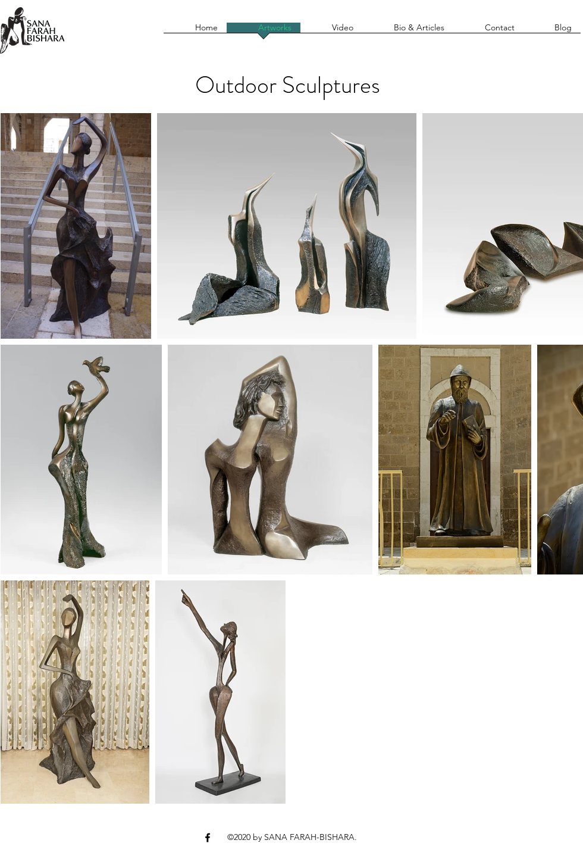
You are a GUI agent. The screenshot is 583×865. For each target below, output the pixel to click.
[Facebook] (208, 838)
